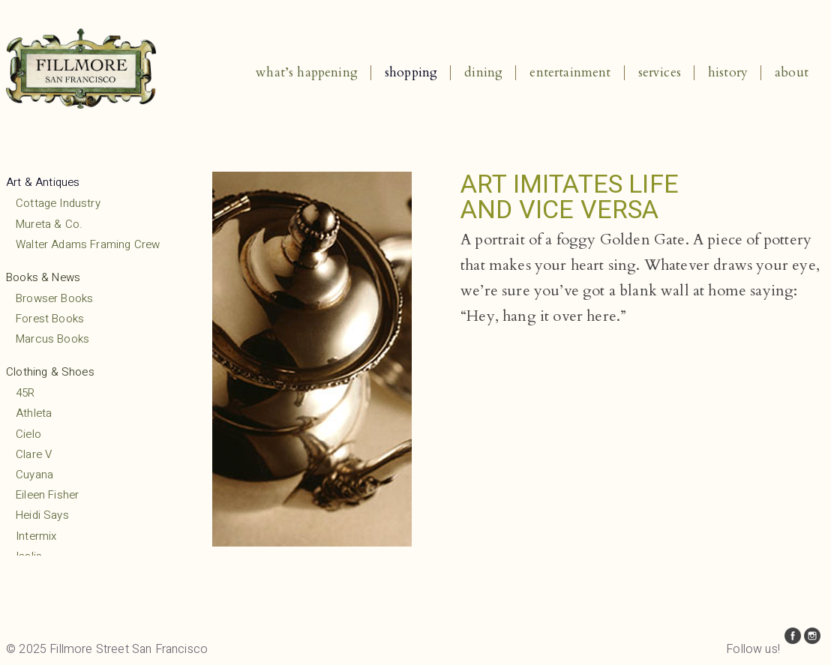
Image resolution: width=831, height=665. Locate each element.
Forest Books (50, 318)
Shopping (411, 72)
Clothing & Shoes (50, 372)
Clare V (34, 454)
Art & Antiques (43, 182)
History (728, 72)
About (791, 72)
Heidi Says (42, 515)
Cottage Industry (58, 203)
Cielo (28, 434)
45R (25, 393)
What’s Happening (307, 72)
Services (659, 72)
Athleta (34, 413)
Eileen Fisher (47, 495)
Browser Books (54, 298)
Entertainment (570, 72)
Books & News (43, 277)
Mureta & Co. (49, 224)
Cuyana (34, 474)
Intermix (36, 536)
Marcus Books (52, 339)
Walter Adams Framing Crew (88, 244)
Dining (483, 72)
